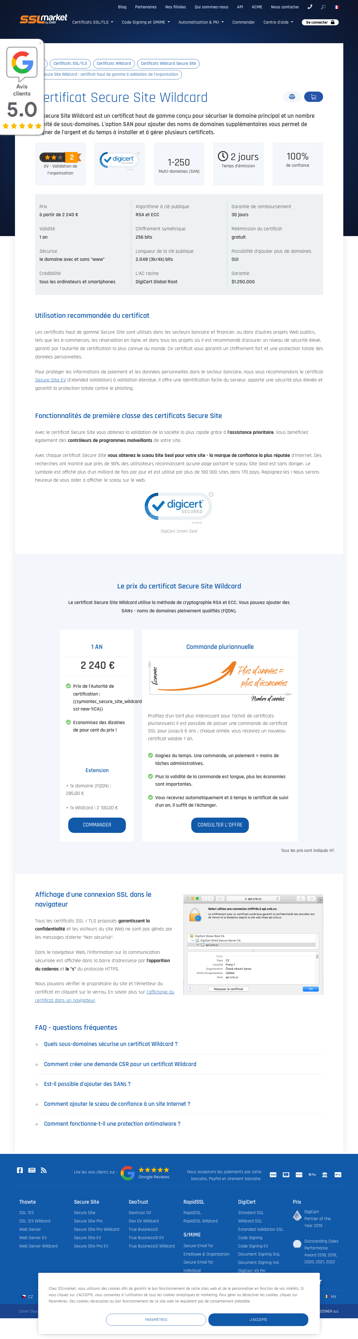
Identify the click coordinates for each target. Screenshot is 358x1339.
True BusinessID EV (146, 1238)
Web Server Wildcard (38, 1246)
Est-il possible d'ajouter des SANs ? (83, 1085)
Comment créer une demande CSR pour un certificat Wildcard (115, 1064)
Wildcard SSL (250, 1222)
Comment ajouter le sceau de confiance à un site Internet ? (112, 1104)
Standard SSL (251, 1213)
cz (27, 1297)
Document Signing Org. (259, 1255)
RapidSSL (192, 1213)
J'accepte (274, 1319)
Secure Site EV (50, 380)
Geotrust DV (140, 1213)
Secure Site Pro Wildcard (96, 1230)
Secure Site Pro (88, 1222)
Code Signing (250, 1238)
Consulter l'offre (220, 825)
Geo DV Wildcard (144, 1222)
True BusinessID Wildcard (152, 1246)
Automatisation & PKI (199, 22)
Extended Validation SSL (260, 1230)
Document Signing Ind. (258, 1263)
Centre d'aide (277, 22)
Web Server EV (33, 1238)
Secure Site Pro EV (91, 1246)
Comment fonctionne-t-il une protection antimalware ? (108, 1124)
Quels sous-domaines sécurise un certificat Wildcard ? (106, 1044)
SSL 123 (26, 1213)
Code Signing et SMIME (144, 22)
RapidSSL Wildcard (200, 1222)
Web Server (30, 1230)
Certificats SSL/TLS (91, 22)
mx (330, 1297)
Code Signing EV (253, 1246)
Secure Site (84, 1213)
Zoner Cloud (29, 1311)
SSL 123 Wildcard (34, 1222)
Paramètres (202, 1319)
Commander (243, 22)
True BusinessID (143, 1230)
